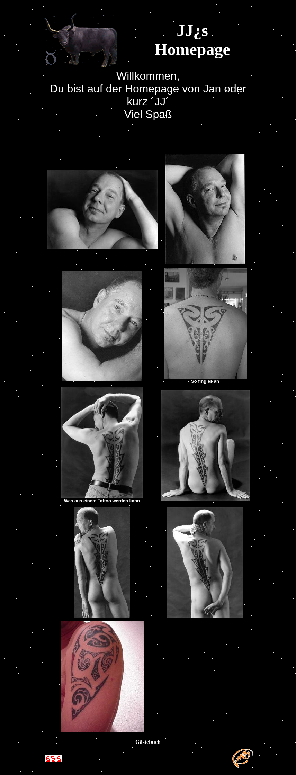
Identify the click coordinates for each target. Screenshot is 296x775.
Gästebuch (148, 742)
